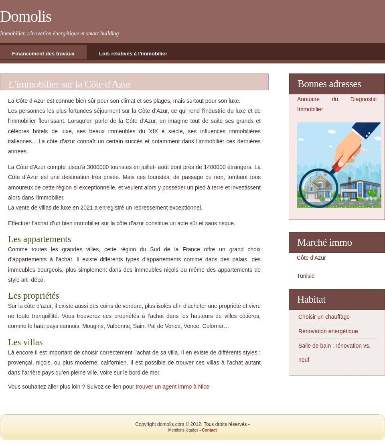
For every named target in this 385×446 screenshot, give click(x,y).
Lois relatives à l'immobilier (133, 54)
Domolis (25, 16)
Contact (209, 430)
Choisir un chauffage (324, 317)
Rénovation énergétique (328, 331)
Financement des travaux (43, 54)
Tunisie (306, 276)
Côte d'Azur (311, 258)
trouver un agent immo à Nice (172, 386)
